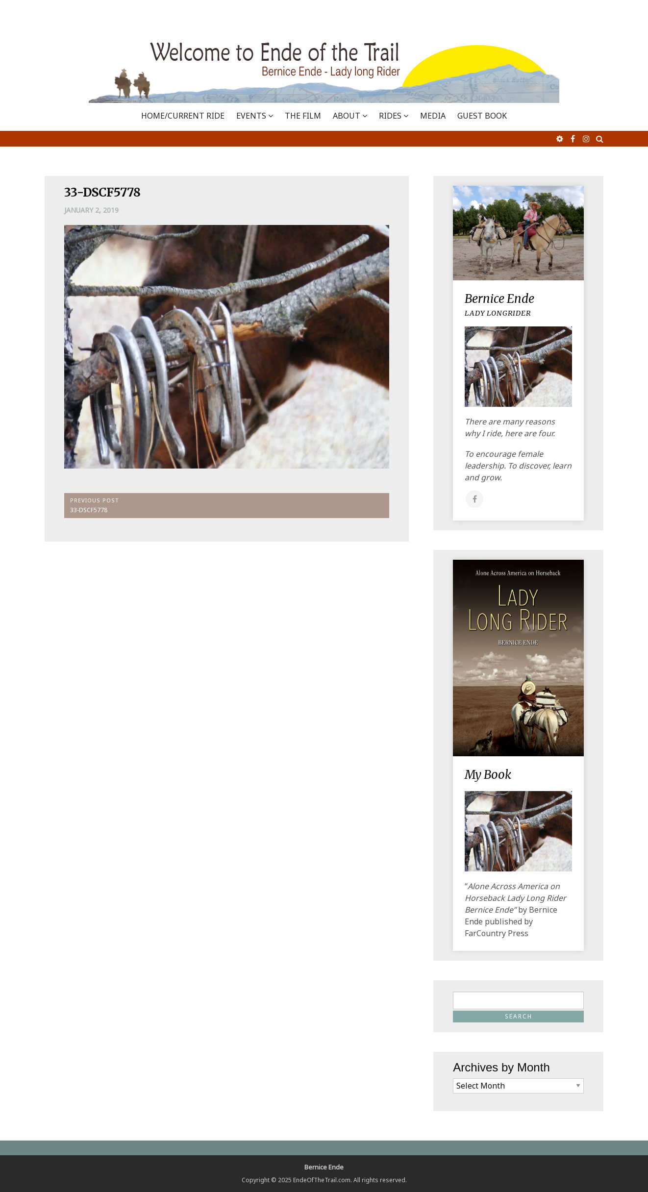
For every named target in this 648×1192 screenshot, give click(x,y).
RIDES (390, 116)
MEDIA (433, 116)
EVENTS (251, 116)
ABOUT (346, 116)
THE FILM (303, 116)
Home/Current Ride (182, 116)
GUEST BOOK (482, 116)
